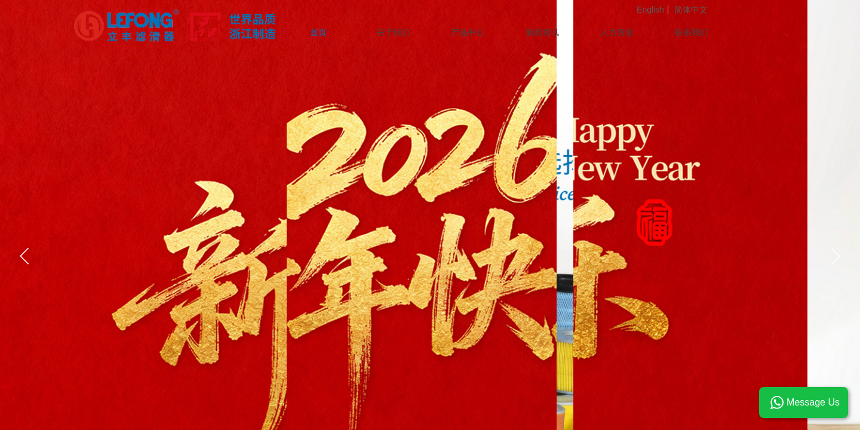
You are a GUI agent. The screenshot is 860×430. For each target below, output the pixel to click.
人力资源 (617, 32)
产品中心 (467, 32)
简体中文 (691, 9)
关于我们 (393, 32)
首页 (318, 32)
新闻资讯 (542, 32)
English (650, 9)
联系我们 (691, 32)
